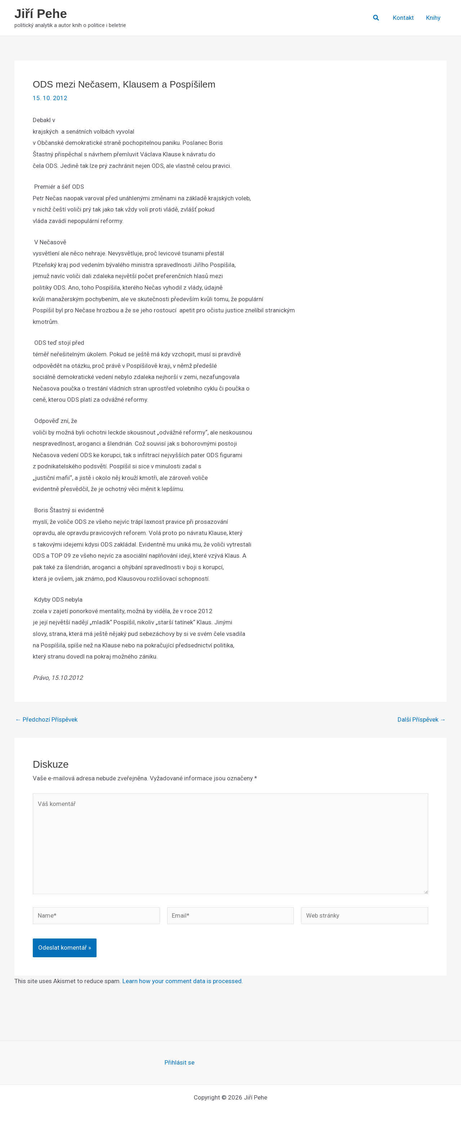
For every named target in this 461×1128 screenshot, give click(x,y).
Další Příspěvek (422, 720)
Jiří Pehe (40, 13)
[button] (376, 17)
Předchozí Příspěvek (46, 720)
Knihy (433, 17)
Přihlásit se (179, 1062)
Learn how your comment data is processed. (182, 981)
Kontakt (403, 17)
